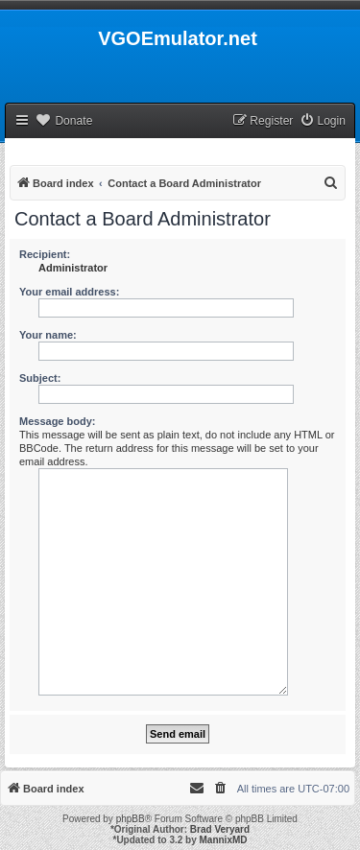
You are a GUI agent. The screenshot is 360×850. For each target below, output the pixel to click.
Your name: (48, 335)
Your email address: (69, 291)
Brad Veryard (220, 829)
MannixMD (224, 840)
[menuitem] (323, 121)
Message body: (57, 421)
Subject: (39, 378)
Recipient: (44, 254)
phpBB (130, 819)
